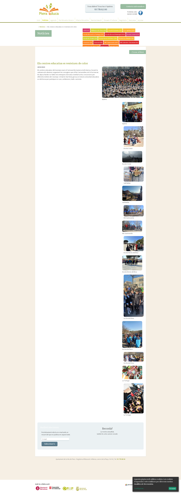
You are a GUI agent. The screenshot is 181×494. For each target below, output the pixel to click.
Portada (37, 26)
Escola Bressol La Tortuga (93, 34)
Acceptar (172, 488)
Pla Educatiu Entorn (66, 20)
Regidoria (123, 20)
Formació (87, 42)
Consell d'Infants (110, 20)
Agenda (53, 20)
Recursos (132, 20)
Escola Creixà (133, 34)
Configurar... (139, 488)
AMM (86, 30)
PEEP (104, 46)
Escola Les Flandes (126, 38)
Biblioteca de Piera (98, 30)
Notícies (45, 20)
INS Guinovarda (111, 42)
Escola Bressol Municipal (115, 34)
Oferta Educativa (82, 20)
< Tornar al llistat (137, 52)
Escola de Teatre (90, 38)
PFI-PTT (114, 46)
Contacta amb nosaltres (135, 7)
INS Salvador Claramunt (129, 42)
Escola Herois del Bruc (108, 38)
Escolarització (96, 20)
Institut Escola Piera (91, 46)
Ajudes (140, 20)
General (98, 42)
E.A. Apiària (129, 30)
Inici (38, 20)
